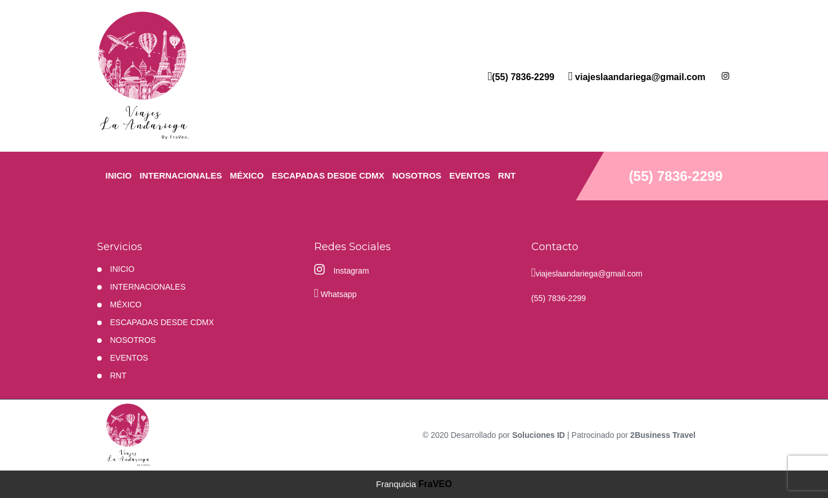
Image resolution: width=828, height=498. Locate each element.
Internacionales (180, 175)
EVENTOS (469, 175)
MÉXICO (246, 175)
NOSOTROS (417, 175)
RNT (507, 175)
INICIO (119, 175)
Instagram (341, 269)
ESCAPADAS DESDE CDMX (327, 175)
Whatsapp (335, 292)
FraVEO (435, 484)
